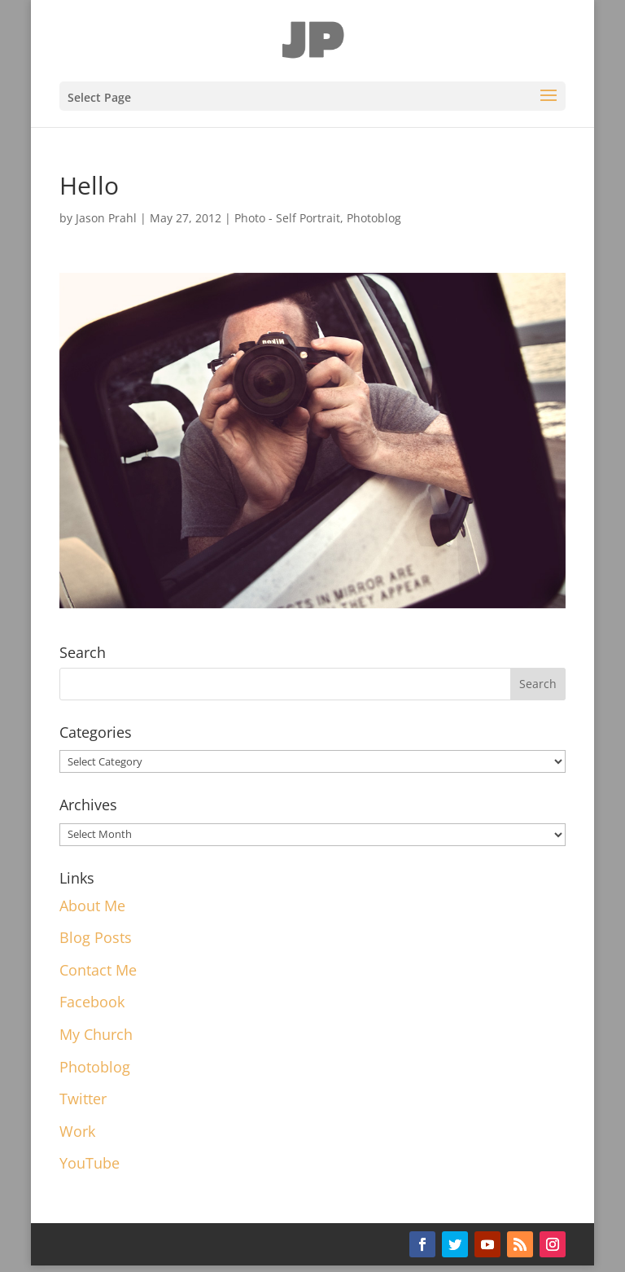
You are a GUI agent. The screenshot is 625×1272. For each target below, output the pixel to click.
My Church (96, 1034)
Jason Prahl (106, 218)
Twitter (83, 1098)
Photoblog (374, 218)
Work (77, 1131)
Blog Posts (95, 937)
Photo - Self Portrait (287, 218)
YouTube (89, 1163)
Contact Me (98, 970)
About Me (92, 905)
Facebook (92, 1001)
